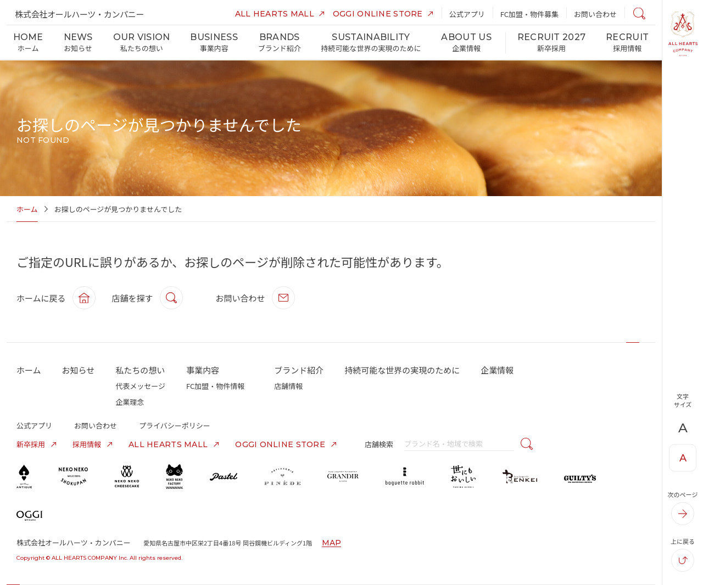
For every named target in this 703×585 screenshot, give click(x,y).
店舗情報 (288, 386)
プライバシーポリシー (174, 425)
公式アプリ (34, 425)
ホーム (27, 209)
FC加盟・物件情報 (215, 386)
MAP (331, 543)
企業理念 (129, 402)
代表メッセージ (140, 386)
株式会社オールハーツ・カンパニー (79, 14)
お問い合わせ (95, 425)
